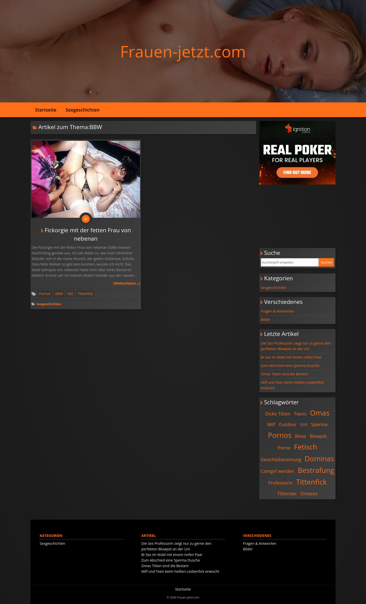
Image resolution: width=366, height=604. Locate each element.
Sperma (319, 424)
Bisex (300, 436)
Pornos (45, 294)
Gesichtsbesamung (281, 459)
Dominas (319, 458)
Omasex (309, 493)
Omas (320, 412)
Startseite (45, 110)
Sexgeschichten (83, 110)
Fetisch (305, 447)
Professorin (280, 483)
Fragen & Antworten (277, 311)
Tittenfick (85, 294)
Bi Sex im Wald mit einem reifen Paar (291, 357)
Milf (271, 424)
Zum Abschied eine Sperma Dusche (290, 365)
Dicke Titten (278, 414)
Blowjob (318, 436)
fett (70, 294)
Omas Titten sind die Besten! (284, 373)
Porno (284, 448)
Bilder (265, 319)
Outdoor (288, 424)
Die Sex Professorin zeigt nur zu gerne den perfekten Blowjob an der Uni (296, 346)
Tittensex (287, 493)
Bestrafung (316, 470)
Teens (300, 414)
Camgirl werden (277, 471)
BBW (59, 294)
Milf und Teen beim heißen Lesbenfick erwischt (292, 385)
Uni (304, 424)
